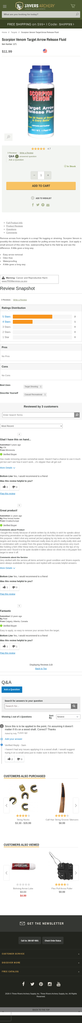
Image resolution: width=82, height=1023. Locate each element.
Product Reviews (14, 226)
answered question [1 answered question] (27, 156)
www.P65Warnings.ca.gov (14, 281)
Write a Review (26, 153)
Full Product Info (14, 222)
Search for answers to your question (24, 701)
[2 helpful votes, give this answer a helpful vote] (9, 759)
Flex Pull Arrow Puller (61, 888)
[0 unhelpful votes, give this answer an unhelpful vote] (19, 759)
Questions (11, 229)
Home (4, 32)
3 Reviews (12, 153)
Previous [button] (6, 805)
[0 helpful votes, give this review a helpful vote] (5, 487)
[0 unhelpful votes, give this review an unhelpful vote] (14, 487)
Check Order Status (53, 940)
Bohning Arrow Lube (23, 888)
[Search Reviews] (41, 415)
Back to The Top (41, 1013)
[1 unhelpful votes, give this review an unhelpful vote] (14, 646)
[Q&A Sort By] (68, 716)
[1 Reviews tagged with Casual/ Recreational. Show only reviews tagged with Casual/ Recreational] (35, 395)
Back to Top (41, 668)
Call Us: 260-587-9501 (29, 940)
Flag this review (7, 493)
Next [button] (76, 805)
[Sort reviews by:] (31, 426)
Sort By (51, 717)
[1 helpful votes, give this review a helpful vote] (5, 587)
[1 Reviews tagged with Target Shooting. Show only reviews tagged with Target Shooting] (33, 387)
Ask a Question (16, 160)
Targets (14, 32)
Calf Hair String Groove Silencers (62, 819)
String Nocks (23, 819)
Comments (11, 232)
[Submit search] (74, 706)
